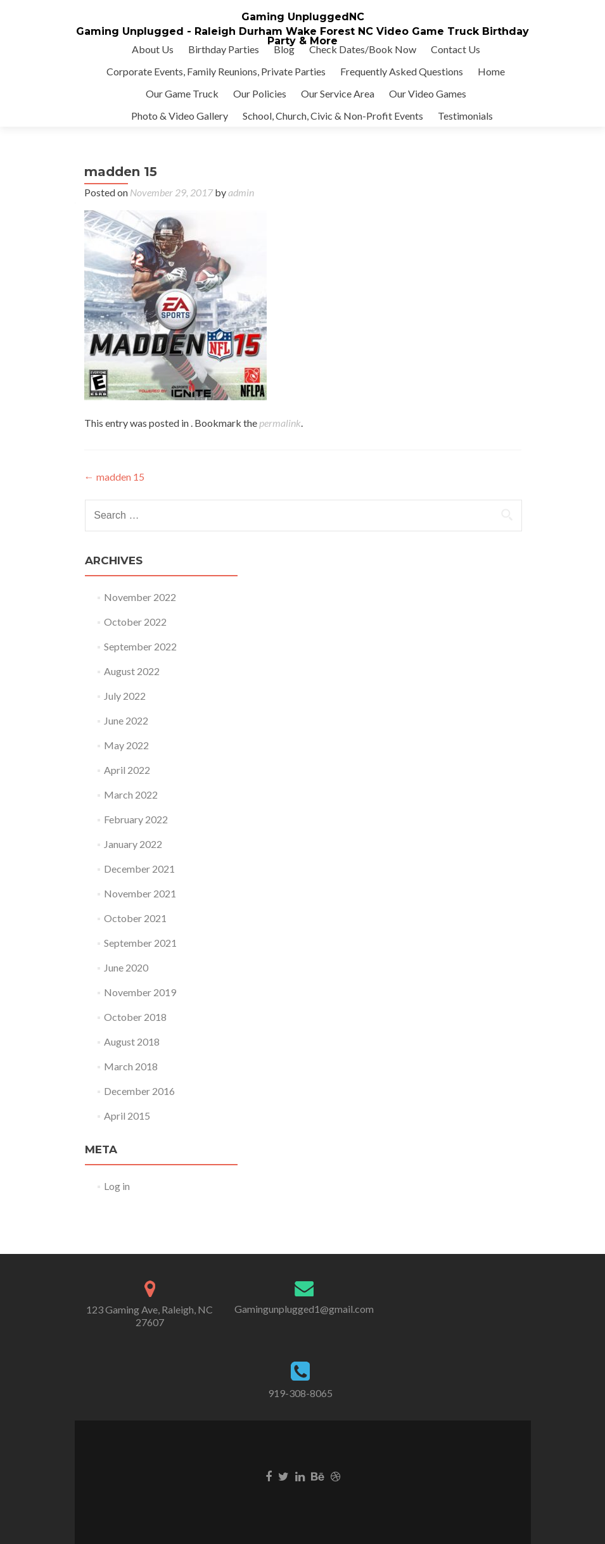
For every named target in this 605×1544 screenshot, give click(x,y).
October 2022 (135, 622)
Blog (284, 49)
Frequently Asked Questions (401, 71)
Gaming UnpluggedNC (302, 17)
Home (491, 71)
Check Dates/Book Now (362, 49)
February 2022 (136, 819)
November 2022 (140, 597)
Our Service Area (337, 93)
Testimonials (465, 116)
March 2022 (131, 794)
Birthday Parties (223, 49)
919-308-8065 (300, 1393)
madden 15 (114, 477)
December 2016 (139, 1091)
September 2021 (140, 943)
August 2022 (132, 671)
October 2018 (135, 1017)
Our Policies (259, 93)
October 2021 (135, 918)
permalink (280, 423)
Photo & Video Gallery (179, 116)
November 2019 (140, 992)
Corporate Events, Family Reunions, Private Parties (216, 71)
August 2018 (132, 1041)
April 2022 (127, 770)
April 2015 (127, 1116)
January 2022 (133, 844)
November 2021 (140, 893)
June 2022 (126, 720)
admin (241, 192)
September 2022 (140, 646)
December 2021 (139, 869)
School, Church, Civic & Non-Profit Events (333, 116)
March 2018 (131, 1066)
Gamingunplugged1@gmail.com (304, 1309)
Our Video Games (427, 93)
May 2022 (126, 745)
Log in (117, 1186)
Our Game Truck (182, 93)
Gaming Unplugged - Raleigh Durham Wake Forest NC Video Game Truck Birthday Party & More (302, 36)
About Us (153, 49)
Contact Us (455, 49)
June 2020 (126, 967)
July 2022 (125, 696)
